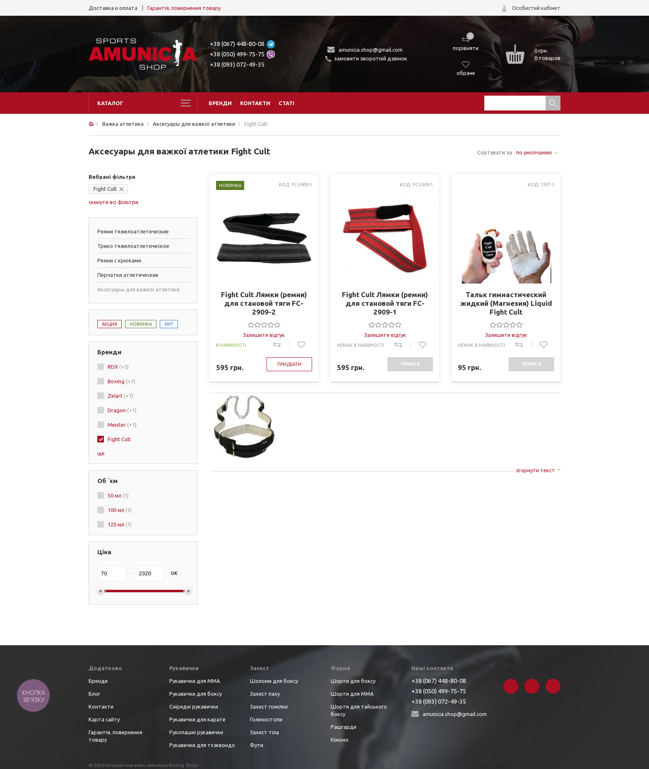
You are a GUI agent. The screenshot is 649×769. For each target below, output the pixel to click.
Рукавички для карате (197, 719)
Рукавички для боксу (195, 694)
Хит (168, 324)
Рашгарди (343, 727)
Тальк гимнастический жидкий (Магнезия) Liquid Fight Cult (506, 303)
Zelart (120, 395)
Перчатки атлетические (128, 275)
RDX (118, 366)
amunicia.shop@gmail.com (371, 50)
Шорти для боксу (353, 681)
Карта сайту (104, 719)
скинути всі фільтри (113, 202)
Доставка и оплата (113, 8)
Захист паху (265, 694)
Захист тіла (264, 732)
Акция (109, 324)
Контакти (255, 103)
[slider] (264, 324)
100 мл (120, 510)
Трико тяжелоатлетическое (133, 246)
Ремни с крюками (119, 260)
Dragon (122, 410)
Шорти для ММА (352, 694)
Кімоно (340, 740)
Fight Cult (105, 189)
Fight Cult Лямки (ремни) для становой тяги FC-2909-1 (385, 303)
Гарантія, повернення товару (184, 8)
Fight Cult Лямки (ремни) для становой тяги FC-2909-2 (264, 303)
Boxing (121, 381)
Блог (94, 694)
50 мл (118, 495)
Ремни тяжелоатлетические (133, 231)
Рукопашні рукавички (196, 732)
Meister (122, 424)
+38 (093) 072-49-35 (237, 64)
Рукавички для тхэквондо (202, 745)
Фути (256, 745)
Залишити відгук (264, 335)
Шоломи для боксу (274, 681)
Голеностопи (266, 719)
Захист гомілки (269, 706)
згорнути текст (535, 470)
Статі (286, 103)
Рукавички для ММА (194, 681)
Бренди (220, 103)
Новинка (141, 324)
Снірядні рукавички (193, 706)
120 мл (120, 524)
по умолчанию (534, 152)
